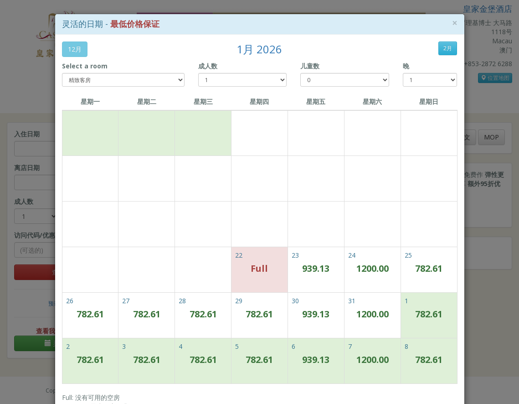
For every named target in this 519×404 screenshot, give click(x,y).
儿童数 (309, 66)
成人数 (207, 66)
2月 (447, 48)
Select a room (85, 66)
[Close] (454, 23)
